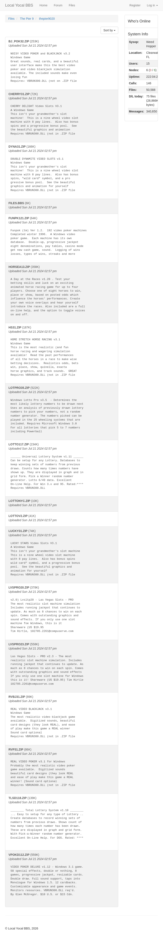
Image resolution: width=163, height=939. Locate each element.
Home (43, 5)
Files (72, 5)
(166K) (61, 169)
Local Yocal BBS (19, 5)
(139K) (61, 821)
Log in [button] (152, 5)
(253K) (61, 62)
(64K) (61, 237)
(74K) (61, 554)
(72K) (61, 115)
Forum (58, 5)
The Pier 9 (27, 18)
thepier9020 (47, 18)
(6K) (61, 205)
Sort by (109, 30)
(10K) (61, 503)
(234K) (61, 467)
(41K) (61, 518)
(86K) (61, 768)
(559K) (61, 878)
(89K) (61, 718)
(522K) (61, 411)
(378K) (61, 610)
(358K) (61, 292)
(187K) (61, 352)
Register (135, 5)
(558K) (61, 665)
